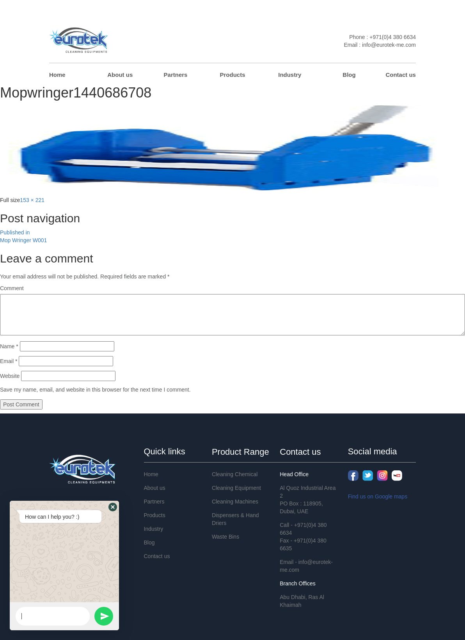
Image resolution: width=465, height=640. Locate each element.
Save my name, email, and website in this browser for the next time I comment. (95, 389)
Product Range (240, 452)
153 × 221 (32, 200)
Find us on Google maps (378, 496)
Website (10, 376)
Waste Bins (225, 537)
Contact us (400, 74)
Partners (176, 74)
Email (8, 361)
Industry (289, 74)
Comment (12, 288)
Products (232, 74)
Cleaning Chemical (235, 474)
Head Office (294, 474)
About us (120, 74)
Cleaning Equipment (236, 488)
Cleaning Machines (235, 501)
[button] (112, 507)
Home (57, 74)
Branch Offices (298, 583)
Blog (349, 74)
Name (9, 346)
